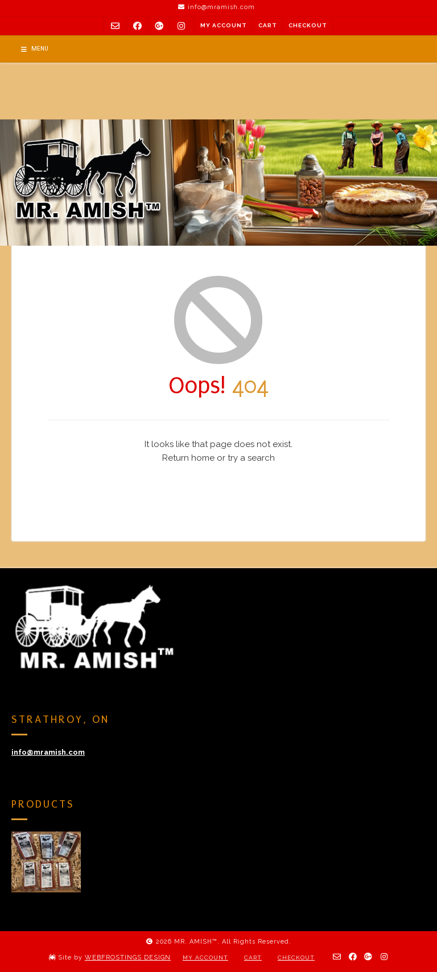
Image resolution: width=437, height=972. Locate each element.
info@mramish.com (48, 752)
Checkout (307, 25)
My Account (223, 25)
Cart (267, 25)
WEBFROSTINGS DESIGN (128, 957)
